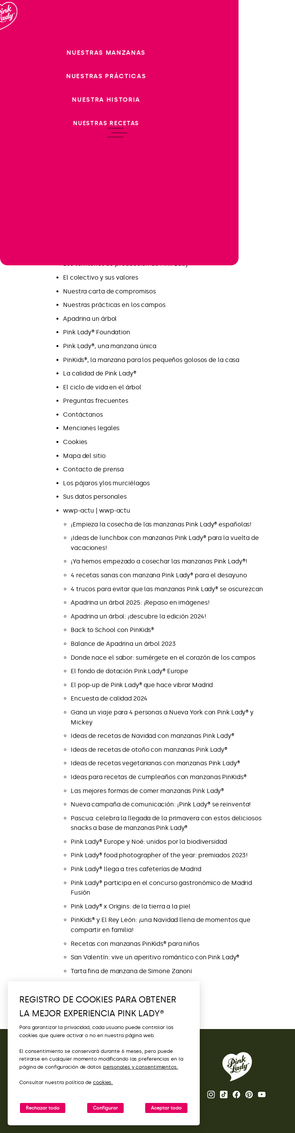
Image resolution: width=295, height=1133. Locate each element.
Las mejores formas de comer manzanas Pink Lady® (147, 790)
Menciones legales (91, 428)
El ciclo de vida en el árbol (102, 387)
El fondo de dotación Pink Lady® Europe (129, 671)
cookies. (103, 1082)
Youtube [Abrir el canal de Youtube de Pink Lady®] (262, 1094)
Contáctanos (83, 414)
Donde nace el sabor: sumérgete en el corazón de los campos (163, 657)
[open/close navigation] (20, 566)
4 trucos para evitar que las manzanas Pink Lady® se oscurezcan (167, 589)
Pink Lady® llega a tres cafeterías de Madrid (136, 869)
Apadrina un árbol (90, 318)
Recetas (75, 167)
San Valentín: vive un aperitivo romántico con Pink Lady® (155, 957)
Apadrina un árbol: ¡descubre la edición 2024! (138, 616)
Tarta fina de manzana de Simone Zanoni (131, 971)
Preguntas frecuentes (95, 400)
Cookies (75, 442)
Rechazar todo (43, 1108)
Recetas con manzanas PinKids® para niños (135, 943)
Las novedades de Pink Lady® (106, 181)
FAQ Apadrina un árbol (97, 209)
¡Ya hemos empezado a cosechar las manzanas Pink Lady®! (159, 561)
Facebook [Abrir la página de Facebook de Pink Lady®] (236, 1094)
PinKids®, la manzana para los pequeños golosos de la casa (151, 360)
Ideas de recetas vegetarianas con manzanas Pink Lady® (155, 763)
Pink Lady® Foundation (96, 332)
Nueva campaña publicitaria (106, 140)
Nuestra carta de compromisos (109, 291)
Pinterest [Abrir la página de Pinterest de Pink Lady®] (249, 1094)
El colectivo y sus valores (100, 277)
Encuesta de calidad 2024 (109, 698)
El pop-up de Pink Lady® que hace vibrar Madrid (142, 685)
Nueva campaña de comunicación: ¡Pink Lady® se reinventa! (161, 804)
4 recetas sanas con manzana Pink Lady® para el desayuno (159, 575)
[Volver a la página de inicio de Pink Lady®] (237, 1066)
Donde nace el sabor (94, 154)
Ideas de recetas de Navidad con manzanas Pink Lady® (152, 735)
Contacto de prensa (93, 469)
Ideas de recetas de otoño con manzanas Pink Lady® (149, 749)
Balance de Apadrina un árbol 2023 (123, 643)
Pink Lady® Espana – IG (97, 222)
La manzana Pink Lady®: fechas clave (118, 250)
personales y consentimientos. (140, 1067)
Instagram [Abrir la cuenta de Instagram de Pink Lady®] (211, 1094)
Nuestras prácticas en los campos (114, 304)
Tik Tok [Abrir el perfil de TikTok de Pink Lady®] (224, 1094)
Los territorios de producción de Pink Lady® (127, 263)
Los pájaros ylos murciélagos (106, 483)
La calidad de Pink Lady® (99, 373)
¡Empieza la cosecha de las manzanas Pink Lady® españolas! (161, 524)
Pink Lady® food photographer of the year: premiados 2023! (159, 855)
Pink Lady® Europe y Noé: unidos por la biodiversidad (149, 841)
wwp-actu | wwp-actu (96, 510)
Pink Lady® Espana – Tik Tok (104, 236)
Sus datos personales (95, 496)
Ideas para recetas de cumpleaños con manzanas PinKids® (159, 777)
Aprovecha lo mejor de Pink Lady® (113, 195)
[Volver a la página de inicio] (20, 38)
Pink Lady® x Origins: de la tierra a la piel (131, 906)
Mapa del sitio (84, 455)
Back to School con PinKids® (112, 630)
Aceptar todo (166, 1108)
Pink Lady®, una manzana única (109, 346)
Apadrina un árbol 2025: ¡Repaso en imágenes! (140, 602)
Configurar (105, 1108)
